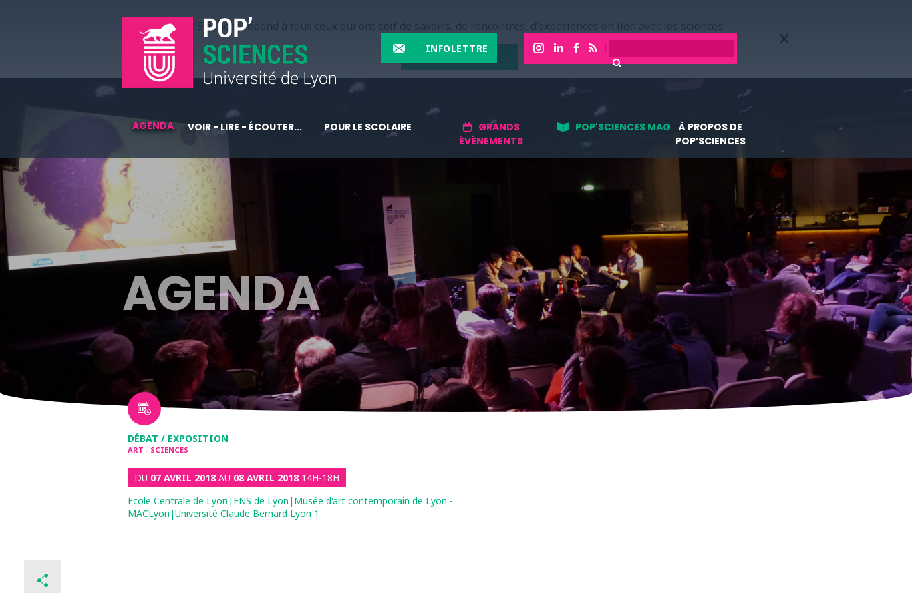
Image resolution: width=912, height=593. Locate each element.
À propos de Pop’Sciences (710, 134)
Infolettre (457, 48)
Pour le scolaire (368, 127)
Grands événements (491, 134)
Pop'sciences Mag (623, 127)
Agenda (153, 125)
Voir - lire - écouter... (245, 127)
